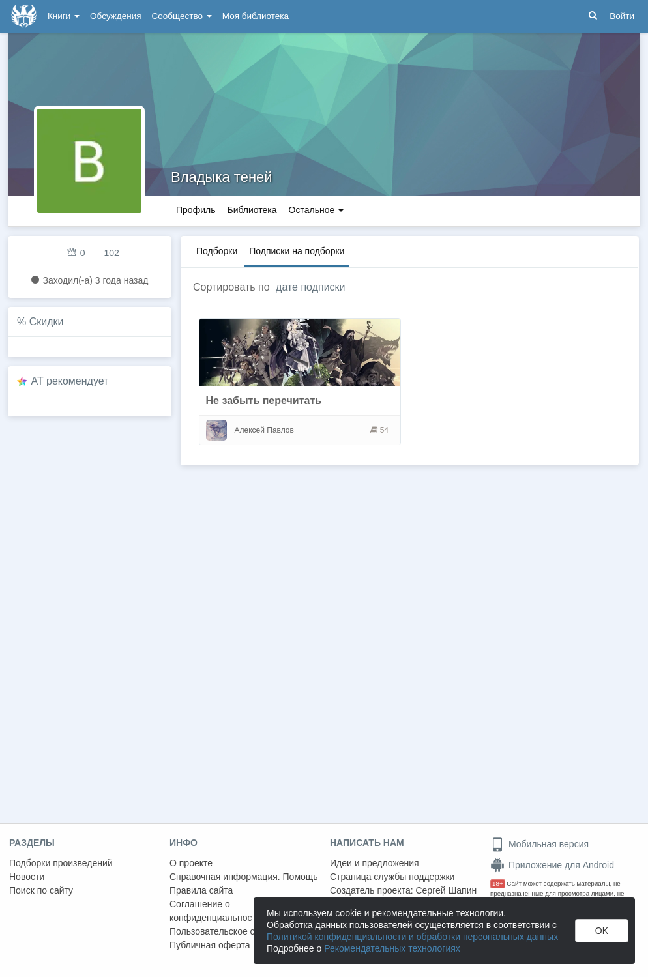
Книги (64, 16)
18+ (497, 883)
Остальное (316, 210)
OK (601, 931)
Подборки (216, 251)
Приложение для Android (552, 865)
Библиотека (251, 210)
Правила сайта (201, 890)
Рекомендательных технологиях (392, 948)
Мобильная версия (539, 844)
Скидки (46, 321)
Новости (26, 876)
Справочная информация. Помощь (243, 876)
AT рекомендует (70, 380)
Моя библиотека (255, 16)
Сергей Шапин (446, 890)
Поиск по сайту (41, 890)
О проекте (191, 863)
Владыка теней (221, 177)
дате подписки (310, 287)
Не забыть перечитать (264, 400)
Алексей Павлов (264, 430)
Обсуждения (115, 16)
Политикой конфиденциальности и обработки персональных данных (412, 936)
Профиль (195, 210)
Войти (622, 16)
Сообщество (182, 16)
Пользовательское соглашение (235, 931)
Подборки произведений (61, 863)
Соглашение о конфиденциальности (215, 911)
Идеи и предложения (374, 863)
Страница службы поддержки (392, 876)
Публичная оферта (209, 945)
